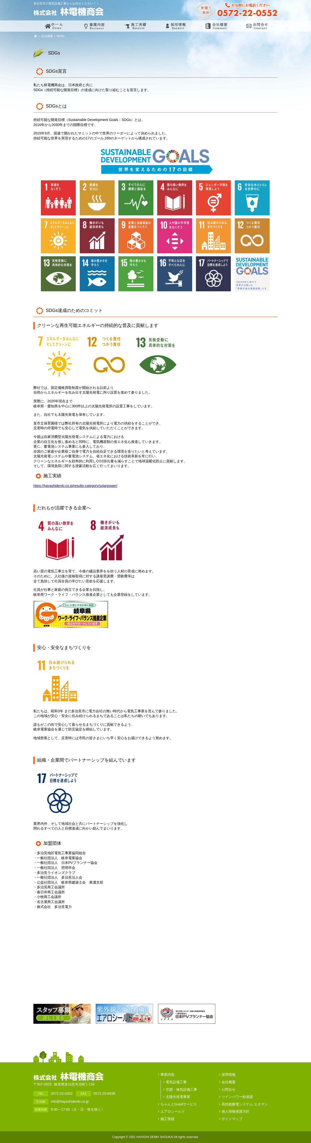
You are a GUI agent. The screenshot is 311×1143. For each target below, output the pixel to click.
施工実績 (167, 1119)
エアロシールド (172, 1111)
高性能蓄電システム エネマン (245, 1104)
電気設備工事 (176, 1082)
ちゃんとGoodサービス (178, 1104)
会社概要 (47, 36)
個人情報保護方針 (235, 1111)
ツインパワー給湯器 (237, 1097)
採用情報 (228, 1075)
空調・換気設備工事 (181, 1089)
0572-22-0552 (62, 1093)
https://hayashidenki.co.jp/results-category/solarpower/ (75, 486)
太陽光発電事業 (178, 1097)
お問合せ (228, 1089)
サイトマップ (232, 1119)
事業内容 (167, 1075)
